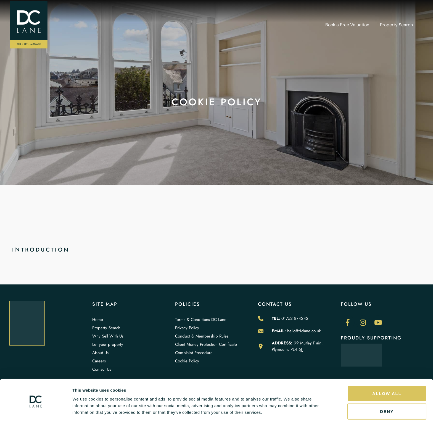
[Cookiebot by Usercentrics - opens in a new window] (36, 410)
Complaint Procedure (194, 353)
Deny (387, 391)
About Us (100, 353)
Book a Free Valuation (347, 25)
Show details (290, 410)
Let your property (107, 344)
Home (97, 320)
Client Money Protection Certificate (206, 344)
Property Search (396, 25)
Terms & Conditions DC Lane (200, 320)
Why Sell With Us (107, 336)
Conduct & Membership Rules (201, 336)
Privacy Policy (187, 328)
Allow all (387, 373)
